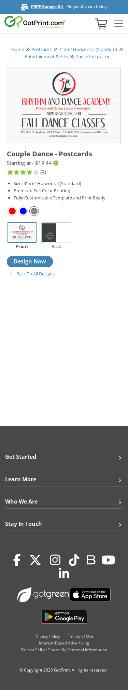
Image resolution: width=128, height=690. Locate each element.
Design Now (30, 261)
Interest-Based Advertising (64, 643)
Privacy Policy (47, 636)
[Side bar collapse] (118, 24)
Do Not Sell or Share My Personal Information (64, 650)
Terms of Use (81, 636)
